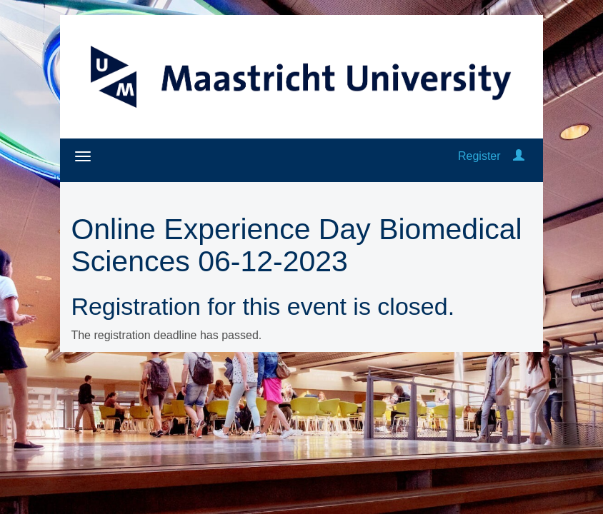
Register (479, 156)
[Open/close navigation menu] (83, 156)
